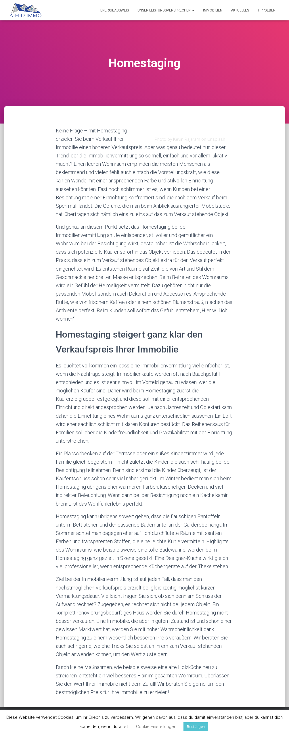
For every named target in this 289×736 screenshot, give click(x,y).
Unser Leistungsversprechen (165, 10)
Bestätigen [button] (196, 727)
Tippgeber (266, 10)
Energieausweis (114, 10)
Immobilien (212, 10)
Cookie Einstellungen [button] (156, 726)
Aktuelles (240, 10)
